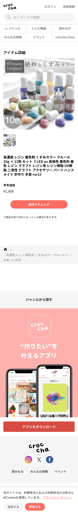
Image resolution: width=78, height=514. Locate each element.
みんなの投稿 (13, 37)
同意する (35, 507)
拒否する (13, 507)
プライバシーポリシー (57, 497)
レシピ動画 (39, 28)
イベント (39, 37)
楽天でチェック (39, 204)
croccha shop (64, 37)
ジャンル (12, 28)
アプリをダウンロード (39, 426)
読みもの (65, 28)
